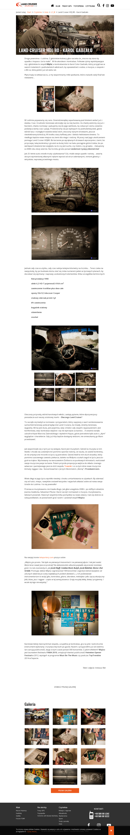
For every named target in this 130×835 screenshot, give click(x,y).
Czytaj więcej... (32, 832)
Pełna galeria (65, 790)
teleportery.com (46, 557)
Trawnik (68, 466)
